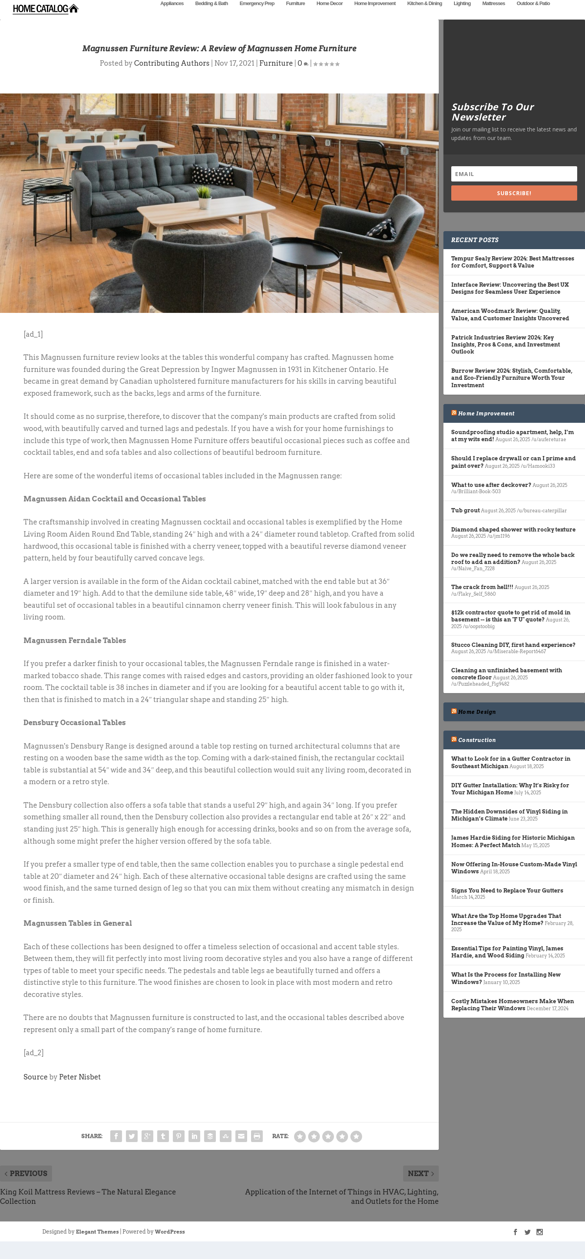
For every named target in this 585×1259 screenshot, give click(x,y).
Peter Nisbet (80, 1089)
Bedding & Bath (211, 15)
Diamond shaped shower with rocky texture (513, 541)
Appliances (171, 15)
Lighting (462, 15)
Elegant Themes (97, 1243)
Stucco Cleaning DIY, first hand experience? (513, 657)
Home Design (477, 723)
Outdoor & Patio (533, 15)
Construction (477, 751)
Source (35, 1089)
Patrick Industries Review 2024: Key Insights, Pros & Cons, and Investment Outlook (505, 356)
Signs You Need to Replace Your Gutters (507, 902)
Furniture (295, 15)
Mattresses (493, 15)
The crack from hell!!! (482, 599)
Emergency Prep (257, 15)
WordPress (170, 1243)
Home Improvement (374, 15)
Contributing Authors (172, 75)
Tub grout (465, 522)
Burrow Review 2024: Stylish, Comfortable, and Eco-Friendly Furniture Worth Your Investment (511, 389)
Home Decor (329, 15)
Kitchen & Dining (424, 15)
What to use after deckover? (491, 497)
